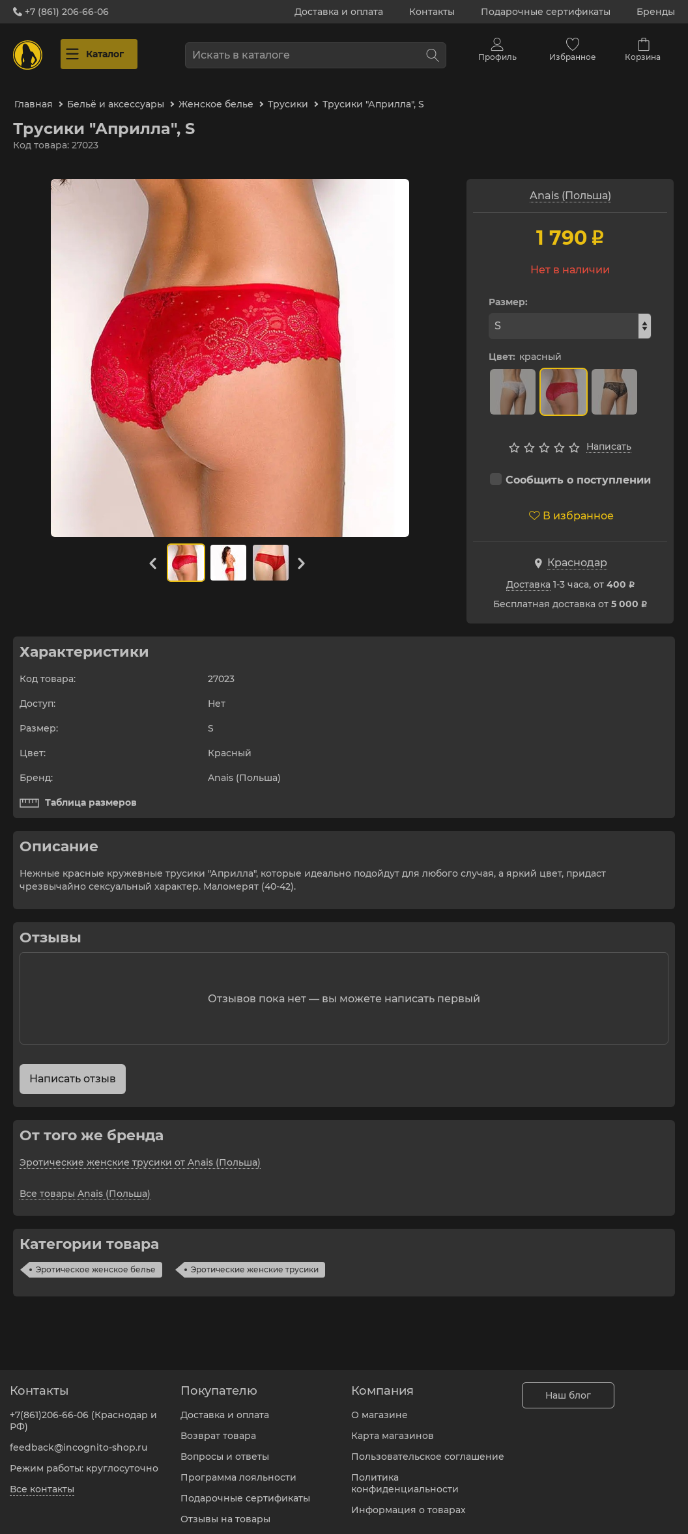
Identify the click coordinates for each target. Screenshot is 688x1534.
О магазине (379, 1407)
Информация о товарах (408, 1502)
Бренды (656, 12)
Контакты (432, 12)
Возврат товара (218, 1428)
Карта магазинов (392, 1428)
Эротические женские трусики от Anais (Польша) (140, 1151)
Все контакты (42, 1481)
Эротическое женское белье (96, 1258)
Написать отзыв (72, 1067)
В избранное (571, 505)
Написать (608, 436)
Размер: (508, 291)
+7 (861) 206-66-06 (61, 12)
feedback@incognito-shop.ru (78, 1439)
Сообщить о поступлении (570, 469)
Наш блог (568, 1387)
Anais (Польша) (570, 185)
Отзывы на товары (225, 1511)
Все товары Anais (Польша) (85, 1182)
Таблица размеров (78, 792)
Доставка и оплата (338, 12)
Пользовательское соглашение (427, 1449)
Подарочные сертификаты (545, 12)
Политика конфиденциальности (405, 1475)
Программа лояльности (238, 1469)
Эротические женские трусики (255, 1258)
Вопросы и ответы (224, 1449)
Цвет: (502, 346)
